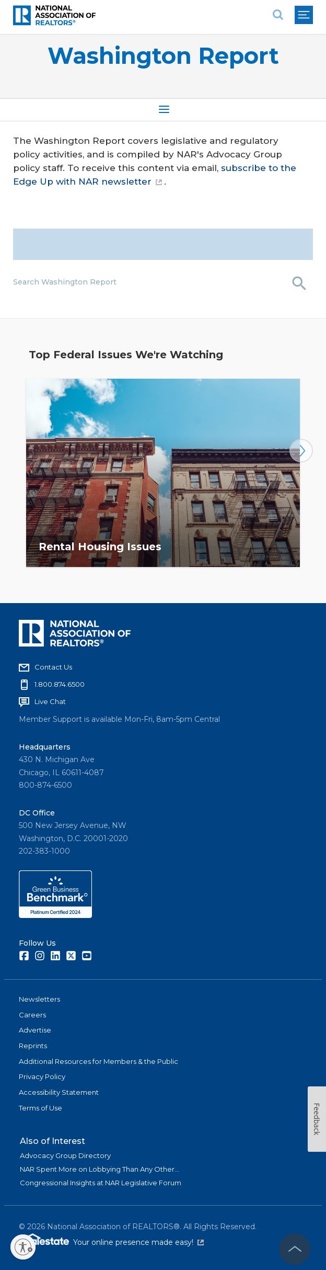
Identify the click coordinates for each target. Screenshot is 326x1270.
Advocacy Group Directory (65, 1155)
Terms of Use (40, 1108)
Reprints (33, 1045)
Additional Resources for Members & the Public (98, 1061)
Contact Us (53, 667)
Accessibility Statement (59, 1092)
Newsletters (39, 999)
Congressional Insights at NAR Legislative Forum (100, 1182)
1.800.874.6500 (59, 684)
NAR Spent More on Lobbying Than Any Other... (99, 1169)
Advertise (35, 1030)
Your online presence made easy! (138, 1242)
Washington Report (163, 56)
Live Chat (50, 701)
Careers (32, 1015)
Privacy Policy (42, 1076)
